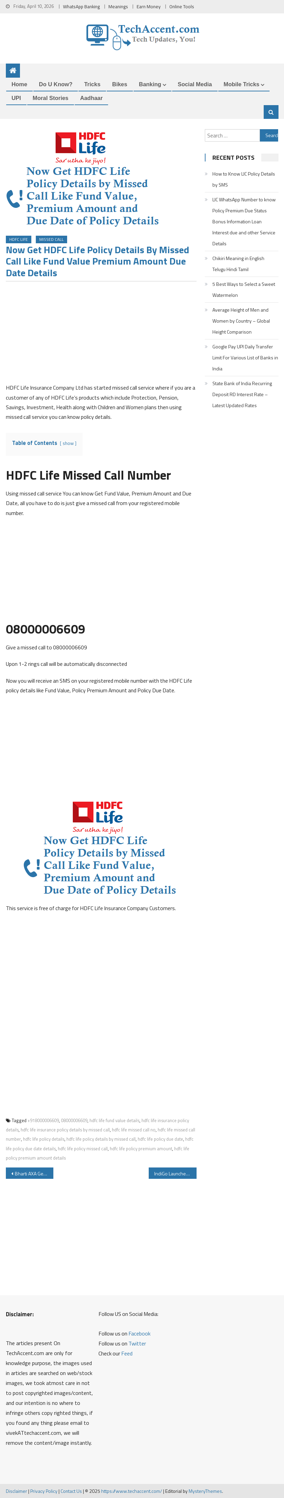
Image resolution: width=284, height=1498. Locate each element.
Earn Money (149, 6)
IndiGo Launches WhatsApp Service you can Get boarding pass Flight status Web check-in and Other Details (175, 1173)
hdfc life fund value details (114, 1120)
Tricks (92, 84)
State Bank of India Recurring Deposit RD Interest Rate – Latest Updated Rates (242, 394)
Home (20, 84)
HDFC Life (18, 239)
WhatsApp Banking (81, 6)
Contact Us (71, 1491)
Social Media (195, 84)
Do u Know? (55, 84)
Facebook (139, 1333)
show (68, 443)
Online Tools (181, 6)
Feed (127, 1353)
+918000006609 (43, 1120)
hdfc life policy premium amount (141, 1148)
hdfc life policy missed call (83, 1148)
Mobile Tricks (242, 84)
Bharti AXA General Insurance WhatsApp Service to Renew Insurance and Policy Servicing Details (34, 1173)
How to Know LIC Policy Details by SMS (243, 179)
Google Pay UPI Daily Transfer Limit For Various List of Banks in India (245, 357)
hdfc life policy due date (160, 1139)
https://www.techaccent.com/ (131, 1491)
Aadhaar (91, 98)
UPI (16, 98)
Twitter (137, 1343)
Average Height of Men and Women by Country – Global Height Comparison (241, 320)
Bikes (119, 84)
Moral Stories (51, 98)
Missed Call (51, 239)
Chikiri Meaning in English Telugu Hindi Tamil (238, 264)
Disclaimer (16, 1491)
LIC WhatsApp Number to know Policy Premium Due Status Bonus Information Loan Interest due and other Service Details (244, 221)
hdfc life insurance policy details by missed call (65, 1129)
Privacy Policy (43, 1491)
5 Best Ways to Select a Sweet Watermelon (243, 289)
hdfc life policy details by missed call (101, 1139)
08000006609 (74, 1120)
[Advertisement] (101, 335)
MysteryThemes (205, 1491)
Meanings (118, 6)
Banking (150, 84)
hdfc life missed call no (134, 1129)
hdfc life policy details (43, 1139)
